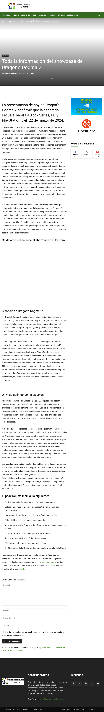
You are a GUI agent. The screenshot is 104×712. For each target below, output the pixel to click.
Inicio (4, 21)
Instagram (50, 562)
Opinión (61, 15)
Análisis (42, 15)
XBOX (35, 15)
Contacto (61, 709)
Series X (16, 15)
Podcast (52, 15)
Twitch (23, 569)
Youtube (51, 565)
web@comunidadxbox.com (52, 699)
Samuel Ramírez (11, 73)
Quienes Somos (73, 709)
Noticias (6, 15)
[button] (99, 15)
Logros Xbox (72, 15)
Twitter (41, 562)
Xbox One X (25, 15)
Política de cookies (89, 709)
